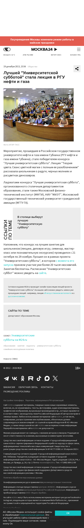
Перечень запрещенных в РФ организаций (44, 400)
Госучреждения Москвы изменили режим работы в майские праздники (42, 41)
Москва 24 (42, 49)
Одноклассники (23, 378)
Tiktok (39, 378)
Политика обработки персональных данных (22, 477)
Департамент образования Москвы (24, 315)
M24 (19, 368)
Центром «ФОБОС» (47, 487)
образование (9, 346)
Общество (32, 66)
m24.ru (11, 405)
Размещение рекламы (16, 391)
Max (47, 378)
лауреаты (30, 346)
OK (68, 513)
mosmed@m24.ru (47, 462)
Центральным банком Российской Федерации (44, 489)
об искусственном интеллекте (57, 293)
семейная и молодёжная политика (18, 349)
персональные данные (32, 514)
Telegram (6, 378)
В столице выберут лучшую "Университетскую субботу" (30, 222)
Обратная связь (28, 387)
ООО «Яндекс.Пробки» (36, 492)
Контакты (47, 387)
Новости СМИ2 (10, 359)
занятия (20, 346)
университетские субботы (49, 346)
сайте (42, 273)
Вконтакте (14, 378)
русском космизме (16, 296)
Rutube (31, 378)
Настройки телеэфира (13, 400)
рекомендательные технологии (57, 482)
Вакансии (9, 387)
